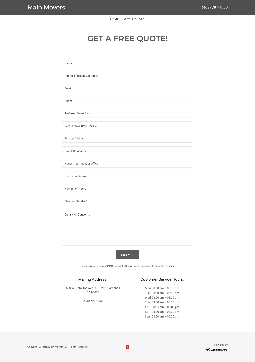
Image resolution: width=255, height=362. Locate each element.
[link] (77, 8)
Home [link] (114, 19)
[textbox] (127, 63)
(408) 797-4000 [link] (215, 7)
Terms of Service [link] (160, 266)
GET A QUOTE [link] (134, 19)
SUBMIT (127, 254)
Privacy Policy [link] (140, 266)
